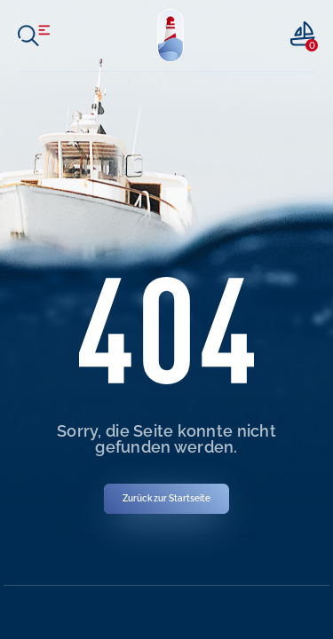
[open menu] (34, 35)
